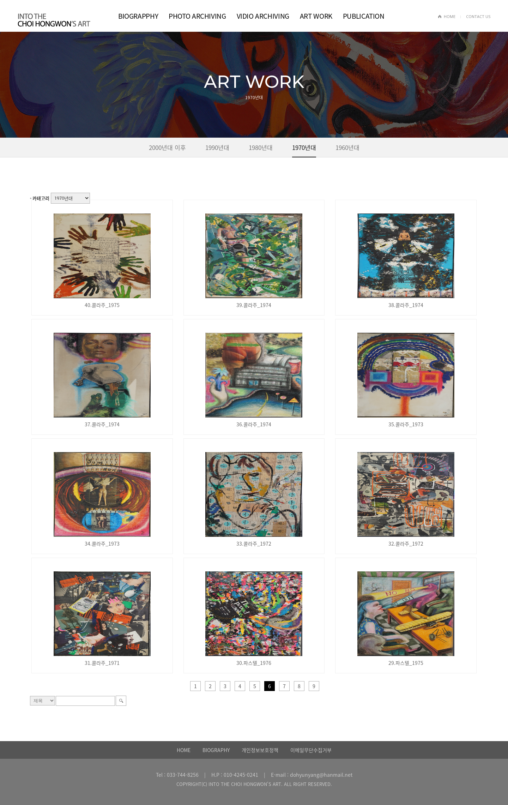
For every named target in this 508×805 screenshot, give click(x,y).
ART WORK (316, 16)
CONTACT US (478, 16)
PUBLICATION (364, 16)
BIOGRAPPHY (138, 16)
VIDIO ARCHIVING (263, 16)
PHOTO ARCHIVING (197, 16)
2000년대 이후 (167, 147)
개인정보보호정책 (260, 749)
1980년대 (261, 147)
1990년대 (217, 147)
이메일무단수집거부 (311, 749)
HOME (449, 16)
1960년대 (347, 147)
